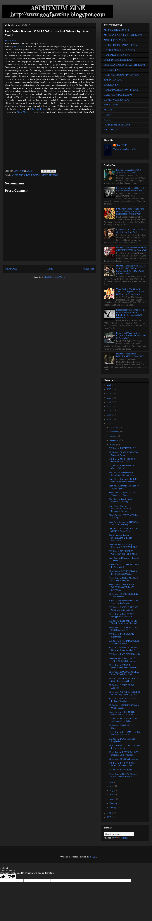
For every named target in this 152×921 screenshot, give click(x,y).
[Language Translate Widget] (119, 834)
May (111, 790)
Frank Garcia (19, 46)
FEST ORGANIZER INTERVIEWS (119, 50)
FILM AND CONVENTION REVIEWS (121, 90)
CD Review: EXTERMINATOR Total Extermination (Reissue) (123, 622)
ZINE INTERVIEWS (113, 80)
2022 (109, 402)
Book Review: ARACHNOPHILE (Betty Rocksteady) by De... (123, 679)
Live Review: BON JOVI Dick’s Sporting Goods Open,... (123, 572)
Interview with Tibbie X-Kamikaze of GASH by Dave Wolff (131, 230)
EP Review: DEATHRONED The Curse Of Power (123, 453)
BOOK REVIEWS (112, 85)
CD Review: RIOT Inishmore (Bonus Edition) (121, 467)
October (113, 436)
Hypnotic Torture (38, 109)
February (113, 803)
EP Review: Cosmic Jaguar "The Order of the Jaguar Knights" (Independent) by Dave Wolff (130, 211)
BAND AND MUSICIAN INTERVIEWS (121, 45)
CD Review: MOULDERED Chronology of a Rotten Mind (122, 552)
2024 (109, 393)
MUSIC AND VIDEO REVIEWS (26, 175)
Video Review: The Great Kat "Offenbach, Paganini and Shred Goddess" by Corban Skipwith (130, 292)
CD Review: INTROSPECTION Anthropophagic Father (123, 720)
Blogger (92, 857)
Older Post (88, 268)
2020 (109, 411)
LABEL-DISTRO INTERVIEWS (118, 60)
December (114, 427)
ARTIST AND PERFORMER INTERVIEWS (123, 35)
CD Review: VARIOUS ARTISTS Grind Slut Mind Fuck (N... (123, 608)
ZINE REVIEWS (111, 105)
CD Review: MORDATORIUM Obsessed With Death (122, 460)
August (112, 444)
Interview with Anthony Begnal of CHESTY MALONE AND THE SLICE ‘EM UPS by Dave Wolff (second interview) (130, 270)
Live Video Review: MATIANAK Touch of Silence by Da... (123, 523)
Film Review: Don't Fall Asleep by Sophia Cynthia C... (124, 487)
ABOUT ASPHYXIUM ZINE (116, 30)
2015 (109, 817)
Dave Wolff (121, 145)
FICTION (108, 115)
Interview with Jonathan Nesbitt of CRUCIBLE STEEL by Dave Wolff (131, 249)
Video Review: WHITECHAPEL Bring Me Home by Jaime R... (123, 648)
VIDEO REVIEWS (49, 175)
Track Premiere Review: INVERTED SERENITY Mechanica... (121, 538)
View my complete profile (124, 149)
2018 (109, 419)
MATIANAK (10, 41)
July (111, 782)
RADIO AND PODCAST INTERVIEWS (121, 75)
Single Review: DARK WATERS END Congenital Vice (123, 628)
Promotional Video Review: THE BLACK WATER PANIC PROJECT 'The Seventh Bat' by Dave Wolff (130, 314)
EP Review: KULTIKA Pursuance (123, 759)
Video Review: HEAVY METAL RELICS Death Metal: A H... (123, 775)
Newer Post (11, 268)
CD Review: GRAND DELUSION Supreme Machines (124, 642)
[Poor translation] (11, 876)
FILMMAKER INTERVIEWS (117, 55)
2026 (109, 385)
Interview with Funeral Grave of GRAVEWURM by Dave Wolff (130, 189)
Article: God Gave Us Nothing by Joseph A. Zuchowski (123, 602)
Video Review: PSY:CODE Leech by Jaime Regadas (123, 700)
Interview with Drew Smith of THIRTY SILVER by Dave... (122, 659)
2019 (109, 415)
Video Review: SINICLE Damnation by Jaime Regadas (123, 666)
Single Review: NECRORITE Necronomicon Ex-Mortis (122, 713)
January (113, 807)
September (114, 440)
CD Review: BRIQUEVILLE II (122, 448)
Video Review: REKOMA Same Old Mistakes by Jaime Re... (124, 733)
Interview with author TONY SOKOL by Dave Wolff (128, 171)
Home (50, 268)
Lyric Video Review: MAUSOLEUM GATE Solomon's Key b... (120, 508)
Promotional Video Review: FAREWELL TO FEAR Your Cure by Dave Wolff (131, 335)
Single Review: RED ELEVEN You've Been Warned (122, 493)
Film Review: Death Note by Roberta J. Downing (121, 500)
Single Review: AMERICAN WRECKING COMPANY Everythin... (121, 587)
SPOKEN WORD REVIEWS (116, 100)
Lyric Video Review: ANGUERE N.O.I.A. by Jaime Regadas (123, 480)
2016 (109, 813)
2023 (109, 398)
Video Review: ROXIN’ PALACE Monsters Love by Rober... (123, 753)
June (111, 786)
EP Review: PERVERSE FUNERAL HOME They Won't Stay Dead (124, 693)
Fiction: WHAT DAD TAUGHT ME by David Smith (124, 746)
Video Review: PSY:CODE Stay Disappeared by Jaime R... (123, 615)
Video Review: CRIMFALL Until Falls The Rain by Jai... (123, 579)
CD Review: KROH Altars (120, 770)
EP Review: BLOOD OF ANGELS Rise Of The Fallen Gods (124, 673)
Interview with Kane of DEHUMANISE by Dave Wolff (129, 355)
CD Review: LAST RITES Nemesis (124, 654)
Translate (121, 838)
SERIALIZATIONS (112, 130)
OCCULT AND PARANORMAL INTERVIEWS (124, 65)
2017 (109, 424)
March (112, 799)
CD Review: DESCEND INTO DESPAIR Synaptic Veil (122, 764)
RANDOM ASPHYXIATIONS (117, 125)
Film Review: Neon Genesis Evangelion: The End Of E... (122, 473)
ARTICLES (109, 110)
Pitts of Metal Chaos (25, 112)
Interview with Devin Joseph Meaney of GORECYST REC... (123, 545)
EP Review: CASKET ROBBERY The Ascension (123, 595)
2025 (109, 389)
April (111, 795)
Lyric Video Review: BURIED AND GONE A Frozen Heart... (124, 530)
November (114, 432)
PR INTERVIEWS (112, 70)
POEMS (107, 120)
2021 (109, 406)
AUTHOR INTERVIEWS (115, 40)
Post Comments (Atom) (55, 277)
